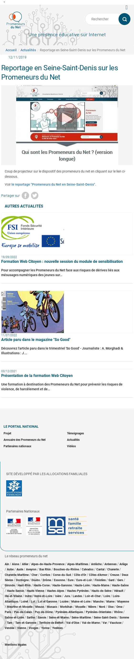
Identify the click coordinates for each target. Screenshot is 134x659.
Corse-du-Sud (62, 575)
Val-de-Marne (91, 622)
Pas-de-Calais (23, 612)
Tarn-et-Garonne (25, 622)
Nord (102, 606)
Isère (58, 596)
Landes (77, 596)
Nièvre (92, 606)
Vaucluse (115, 622)
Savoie (42, 617)
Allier (25, 564)
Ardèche (96, 564)
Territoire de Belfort (51, 622)
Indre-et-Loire (43, 596)
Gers (120, 580)
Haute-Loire (82, 585)
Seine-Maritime (81, 617)
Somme (124, 617)
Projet (7, 433)
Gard (111, 580)
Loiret (24, 601)
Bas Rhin (45, 569)
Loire (106, 596)
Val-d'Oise (72, 622)
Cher (34, 575)
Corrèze (45, 575)
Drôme (47, 580)
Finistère (100, 580)
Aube (10, 569)
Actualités (28, 50)
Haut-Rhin (24, 585)
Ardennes (110, 564)
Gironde (10, 585)
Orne (119, 606)
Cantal (100, 569)
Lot (33, 601)
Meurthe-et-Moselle (19, 606)
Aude (19, 569)
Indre (28, 596)
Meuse (39, 606)
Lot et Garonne (47, 601)
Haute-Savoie (15, 591)
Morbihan (66, 606)
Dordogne (22, 580)
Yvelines (57, 628)
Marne (110, 601)
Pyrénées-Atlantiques (69, 612)
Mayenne (123, 601)
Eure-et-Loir (84, 580)
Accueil (11, 50)
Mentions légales (15, 644)
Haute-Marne (101, 585)
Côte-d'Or (80, 575)
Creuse (114, 575)
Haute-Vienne (35, 591)
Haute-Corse (42, 585)
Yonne (45, 628)
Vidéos (71, 446)
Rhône (118, 612)
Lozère (64, 601)
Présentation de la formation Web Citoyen (37, 375)
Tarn (9, 622)
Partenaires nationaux (17, 446)
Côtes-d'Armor (98, 575)
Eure (70, 580)
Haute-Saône (120, 585)
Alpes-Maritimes (77, 564)
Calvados (87, 569)
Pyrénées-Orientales (98, 612)
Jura (67, 596)
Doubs (35, 580)
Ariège (123, 564)
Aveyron (31, 569)
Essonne (59, 580)
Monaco (52, 606)
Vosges (33, 628)
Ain (7, 564)
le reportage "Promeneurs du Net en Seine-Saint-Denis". (53, 184)
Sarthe (31, 617)
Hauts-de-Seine (101, 591)
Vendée (9, 628)
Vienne (21, 628)
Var (105, 622)
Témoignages (75, 433)
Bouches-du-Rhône (66, 569)
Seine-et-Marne (59, 617)
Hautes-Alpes (55, 591)
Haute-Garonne (62, 585)
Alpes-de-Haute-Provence (47, 564)
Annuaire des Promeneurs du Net (25, 439)
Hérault (118, 591)
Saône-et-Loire (14, 617)
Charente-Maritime (17, 575)
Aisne (15, 564)
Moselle (80, 606)
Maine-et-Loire (80, 601)
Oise (110, 606)
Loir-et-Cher (93, 596)
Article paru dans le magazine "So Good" (35, 339)
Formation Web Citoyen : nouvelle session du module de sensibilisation (62, 261)
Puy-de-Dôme (44, 612)
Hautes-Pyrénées (78, 591)
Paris (8, 612)
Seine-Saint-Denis (105, 617)
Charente (113, 569)
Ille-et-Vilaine (13, 596)
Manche (98, 601)
